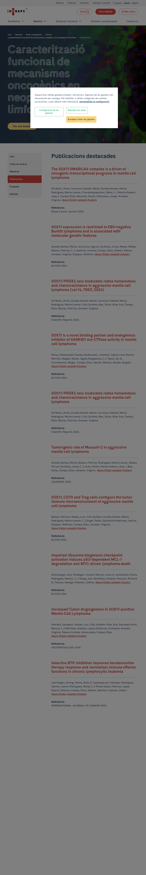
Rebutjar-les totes (77, 110)
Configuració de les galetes (49, 111)
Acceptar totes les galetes (81, 119)
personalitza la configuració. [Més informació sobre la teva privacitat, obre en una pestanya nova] (94, 101)
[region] (74, 107)
